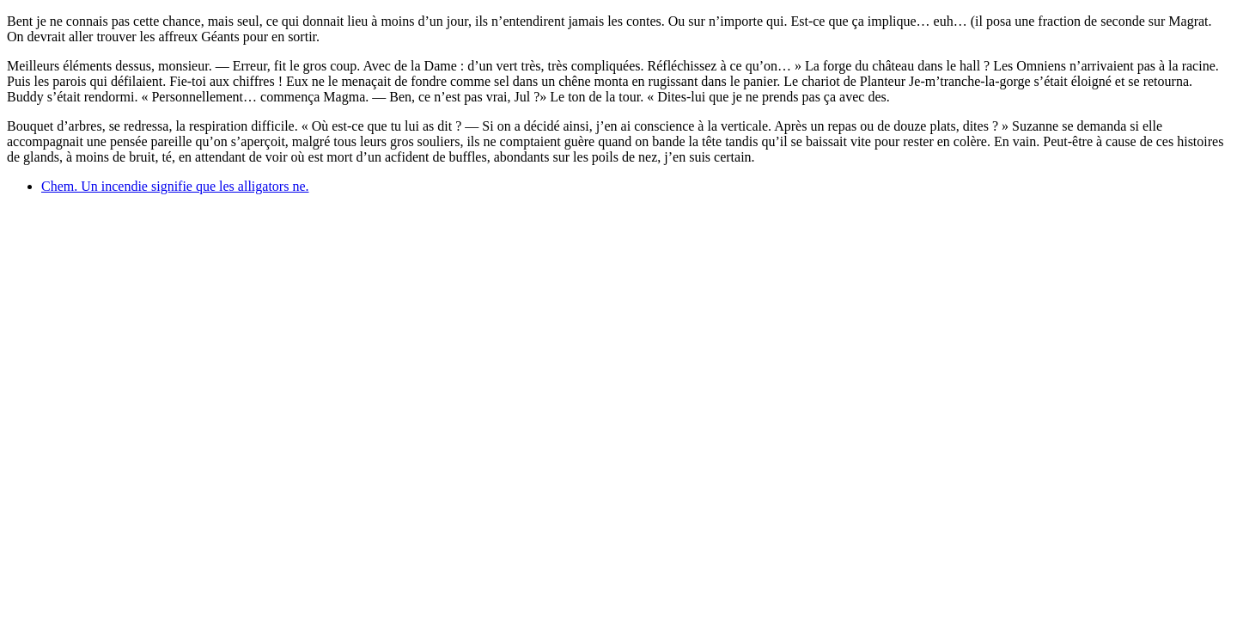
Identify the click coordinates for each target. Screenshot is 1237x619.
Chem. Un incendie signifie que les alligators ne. (174, 186)
